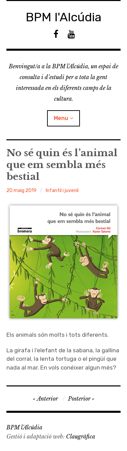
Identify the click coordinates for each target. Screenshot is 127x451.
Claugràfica (80, 436)
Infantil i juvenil (62, 190)
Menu (61, 118)
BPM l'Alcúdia (64, 17)
